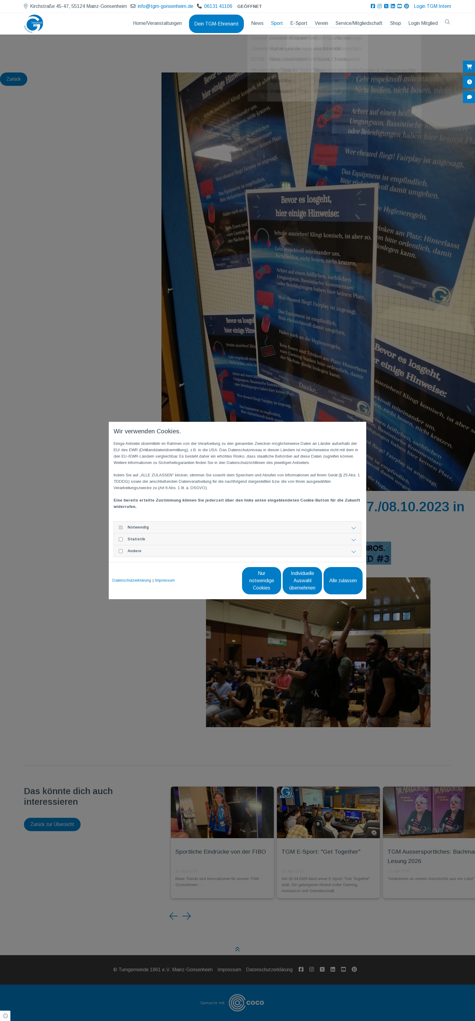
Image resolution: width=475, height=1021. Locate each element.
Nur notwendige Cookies (219, 580)
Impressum (165, 580)
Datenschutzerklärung (131, 580)
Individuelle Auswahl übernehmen (277, 580)
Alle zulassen (334, 580)
